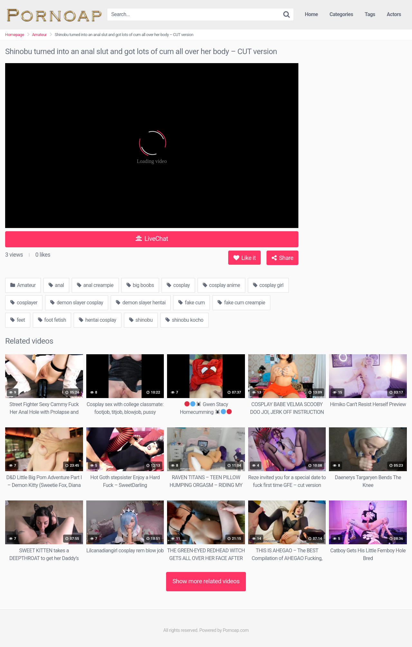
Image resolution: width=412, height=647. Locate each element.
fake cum (191, 303)
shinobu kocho (184, 320)
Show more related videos (206, 581)
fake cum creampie (241, 303)
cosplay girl (268, 285)
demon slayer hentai (140, 303)
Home (311, 14)
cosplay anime (221, 285)
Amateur (39, 34)
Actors (394, 14)
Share (282, 257)
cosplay (178, 285)
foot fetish (52, 320)
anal (56, 285)
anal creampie (95, 285)
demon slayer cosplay (76, 303)
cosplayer (23, 303)
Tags (370, 14)
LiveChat (152, 239)
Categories (341, 14)
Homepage (14, 34)
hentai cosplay (97, 320)
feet (17, 320)
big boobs (140, 285)
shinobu (141, 320)
